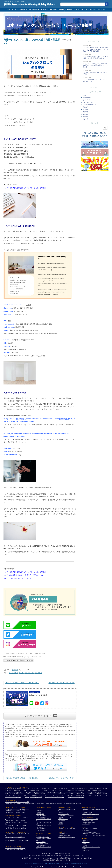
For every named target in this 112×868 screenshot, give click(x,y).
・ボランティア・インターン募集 (90, 819)
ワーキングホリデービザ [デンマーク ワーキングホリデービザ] (78, 790)
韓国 (73, 788)
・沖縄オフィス (85, 848)
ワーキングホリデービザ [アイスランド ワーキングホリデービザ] (36, 795)
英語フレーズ (29, 673)
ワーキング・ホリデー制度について (17, 10)
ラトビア (70, 797)
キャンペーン (87, 100)
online (84, 95)
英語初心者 (38, 673)
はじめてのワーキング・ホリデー (38, 10)
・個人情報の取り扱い (87, 820)
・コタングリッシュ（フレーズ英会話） (92, 833)
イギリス (26, 790)
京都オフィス (51, 855)
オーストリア (8, 793)
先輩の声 (85, 107)
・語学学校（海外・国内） (64, 835)
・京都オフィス (85, 843)
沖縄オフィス (79, 855)
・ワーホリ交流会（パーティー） (66, 815)
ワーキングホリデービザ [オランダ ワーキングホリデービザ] (15, 797)
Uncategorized (87, 97)
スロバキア (89, 792)
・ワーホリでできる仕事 (23, 802)
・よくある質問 (61, 820)
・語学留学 (38, 812)
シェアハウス (13, 673)
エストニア (91, 795)
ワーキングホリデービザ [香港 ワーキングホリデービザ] (56, 792)
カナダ (54, 788)
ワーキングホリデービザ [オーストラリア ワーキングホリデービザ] (19, 788)
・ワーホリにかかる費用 (11, 802)
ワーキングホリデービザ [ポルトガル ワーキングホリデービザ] (38, 792)
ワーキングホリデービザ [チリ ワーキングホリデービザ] (13, 795)
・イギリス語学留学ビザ (42, 830)
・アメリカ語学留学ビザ (42, 817)
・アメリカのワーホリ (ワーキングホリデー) (15, 827)
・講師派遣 (60, 823)
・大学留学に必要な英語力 (42, 837)
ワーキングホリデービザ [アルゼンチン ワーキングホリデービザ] (101, 793)
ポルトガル (29, 792)
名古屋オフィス (60, 855)
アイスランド (26, 795)
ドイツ (6, 790)
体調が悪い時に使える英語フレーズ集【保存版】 (22, 683)
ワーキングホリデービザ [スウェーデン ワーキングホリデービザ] (79, 795)
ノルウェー (68, 792)
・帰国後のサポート (63, 819)
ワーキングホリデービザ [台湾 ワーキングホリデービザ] (96, 790)
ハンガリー (30, 793)
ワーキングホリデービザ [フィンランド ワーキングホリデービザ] (58, 797)
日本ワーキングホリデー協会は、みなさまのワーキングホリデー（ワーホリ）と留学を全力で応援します (56, 863)
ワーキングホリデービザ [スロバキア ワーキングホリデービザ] (99, 792)
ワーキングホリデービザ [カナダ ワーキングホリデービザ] (62, 788)
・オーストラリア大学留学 (42, 843)
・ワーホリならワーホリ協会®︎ (89, 828)
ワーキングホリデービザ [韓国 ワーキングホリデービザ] (80, 788)
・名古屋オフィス (86, 845)
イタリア (27, 797)
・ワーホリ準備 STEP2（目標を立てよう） (33, 803)
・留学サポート (39, 810)
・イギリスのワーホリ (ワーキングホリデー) (15, 825)
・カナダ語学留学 (40, 827)
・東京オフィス (85, 840)
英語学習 (85, 119)
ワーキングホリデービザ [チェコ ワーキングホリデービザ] (78, 793)
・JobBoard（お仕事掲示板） (89, 832)
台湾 (89, 790)
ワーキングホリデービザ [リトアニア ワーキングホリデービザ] (57, 795)
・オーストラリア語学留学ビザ (43, 825)
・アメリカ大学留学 (41, 842)
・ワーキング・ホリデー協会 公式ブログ (15, 848)
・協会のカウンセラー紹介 (64, 817)
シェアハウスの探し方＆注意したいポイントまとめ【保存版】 (25, 188)
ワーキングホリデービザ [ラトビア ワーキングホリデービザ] (78, 797)
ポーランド (7, 792)
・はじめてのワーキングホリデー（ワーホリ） (16, 810)
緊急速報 (85, 116)
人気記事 (61, 10)
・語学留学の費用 (40, 814)
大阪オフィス (42, 855)
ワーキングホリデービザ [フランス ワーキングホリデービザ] (101, 788)
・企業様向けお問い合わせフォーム (90, 814)
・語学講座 (60, 822)
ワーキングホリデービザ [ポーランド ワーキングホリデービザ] (16, 792)
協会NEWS (86, 109)
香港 (48, 792)
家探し (21, 673)
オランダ (7, 797)
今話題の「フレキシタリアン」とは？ (62, 683)
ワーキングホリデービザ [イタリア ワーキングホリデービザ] (36, 797)
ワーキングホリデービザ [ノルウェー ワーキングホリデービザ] (77, 792)
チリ (6, 795)
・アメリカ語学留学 (41, 815)
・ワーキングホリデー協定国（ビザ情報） (15, 812)
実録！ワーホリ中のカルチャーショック (17, 578)
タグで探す (68, 10)
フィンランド (48, 797)
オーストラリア (8, 788)
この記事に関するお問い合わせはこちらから (18, 660)
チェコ (70, 793)
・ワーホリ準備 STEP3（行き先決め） (54, 803)
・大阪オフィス (85, 842)
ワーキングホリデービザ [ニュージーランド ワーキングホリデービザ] (43, 788)
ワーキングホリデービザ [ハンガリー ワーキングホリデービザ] (39, 793)
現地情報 (85, 114)
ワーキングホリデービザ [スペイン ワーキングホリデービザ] (59, 793)
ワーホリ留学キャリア (89, 104)
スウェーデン (70, 795)
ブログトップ (102, 10)
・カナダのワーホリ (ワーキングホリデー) (15, 820)
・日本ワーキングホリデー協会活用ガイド (15, 837)
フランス (92, 788)
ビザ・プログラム (88, 102)
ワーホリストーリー (79, 10)
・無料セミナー (61, 812)
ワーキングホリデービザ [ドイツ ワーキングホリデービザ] (14, 790)
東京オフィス (33, 855)
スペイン (50, 793)
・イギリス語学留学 (41, 828)
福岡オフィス (70, 855)
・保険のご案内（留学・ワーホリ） (66, 837)
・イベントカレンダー (63, 814)
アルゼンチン (91, 793)
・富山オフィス (85, 850)
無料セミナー (54, 10)
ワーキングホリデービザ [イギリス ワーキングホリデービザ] (34, 790)
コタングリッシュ (91, 10)
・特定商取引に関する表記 (88, 822)
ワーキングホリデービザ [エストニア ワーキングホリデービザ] (101, 795)
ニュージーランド (32, 788)
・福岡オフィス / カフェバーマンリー (91, 846)
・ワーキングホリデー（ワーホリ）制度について (17, 809)
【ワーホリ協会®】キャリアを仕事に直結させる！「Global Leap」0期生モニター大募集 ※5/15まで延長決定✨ (95, 49)
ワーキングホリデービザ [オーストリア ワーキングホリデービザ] (17, 793)
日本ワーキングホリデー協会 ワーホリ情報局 (49, 25)
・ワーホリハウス (86, 830)
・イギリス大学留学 (41, 845)
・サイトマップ (85, 823)
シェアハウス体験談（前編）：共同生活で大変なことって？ (24, 575)
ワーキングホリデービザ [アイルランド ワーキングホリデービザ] (57, 790)
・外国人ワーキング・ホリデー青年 (66, 828)
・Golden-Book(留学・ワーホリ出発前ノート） (16, 849)
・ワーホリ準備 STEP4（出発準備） (73, 803)
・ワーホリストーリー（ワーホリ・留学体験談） (94, 835)
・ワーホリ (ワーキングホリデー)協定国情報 (15, 828)
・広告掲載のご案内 (87, 812)
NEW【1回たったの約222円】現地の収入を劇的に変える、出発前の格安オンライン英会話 (95, 65)
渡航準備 (15, 670)
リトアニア (48, 795)
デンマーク (69, 790)
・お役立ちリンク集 (63, 833)
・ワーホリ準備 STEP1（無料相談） (14, 803)
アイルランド (47, 790)
